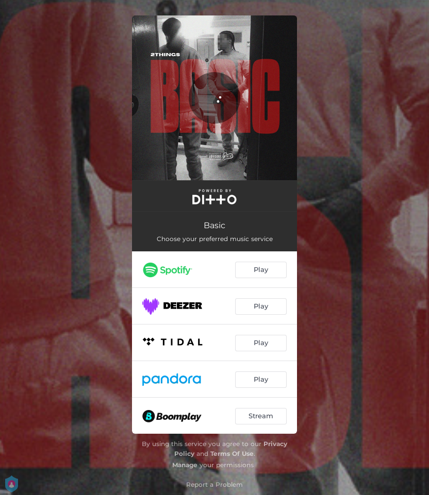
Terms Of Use (232, 453)
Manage (184, 465)
